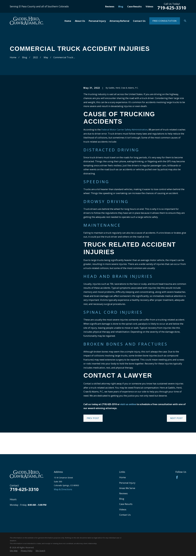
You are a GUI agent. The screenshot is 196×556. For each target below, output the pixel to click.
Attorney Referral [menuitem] (119, 20)
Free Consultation (165, 20)
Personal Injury (127, 482)
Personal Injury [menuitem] (97, 20)
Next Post (176, 418)
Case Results (134, 6)
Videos (149, 6)
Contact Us (125, 514)
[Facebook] (177, 477)
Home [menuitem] (68, 20)
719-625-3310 (171, 8)
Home (122, 477)
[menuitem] (14, 550)
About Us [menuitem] (80, 20)
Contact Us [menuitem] (139, 20)
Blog (120, 6)
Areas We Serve (127, 488)
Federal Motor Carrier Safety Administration (124, 129)
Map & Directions (63, 489)
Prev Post (93, 418)
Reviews (109, 6)
